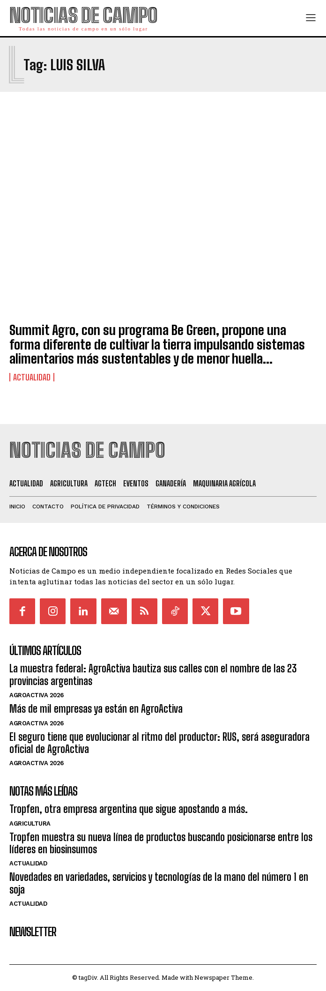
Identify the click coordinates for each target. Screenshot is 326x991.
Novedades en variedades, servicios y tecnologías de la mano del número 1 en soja (158, 883)
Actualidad (32, 377)
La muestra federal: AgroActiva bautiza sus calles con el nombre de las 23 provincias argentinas (152, 674)
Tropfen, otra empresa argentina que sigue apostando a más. (128, 809)
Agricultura (30, 823)
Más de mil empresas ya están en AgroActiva (96, 708)
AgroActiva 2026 (36, 695)
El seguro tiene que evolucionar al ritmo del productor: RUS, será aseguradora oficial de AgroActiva (159, 742)
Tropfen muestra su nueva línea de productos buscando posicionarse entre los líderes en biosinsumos (160, 843)
